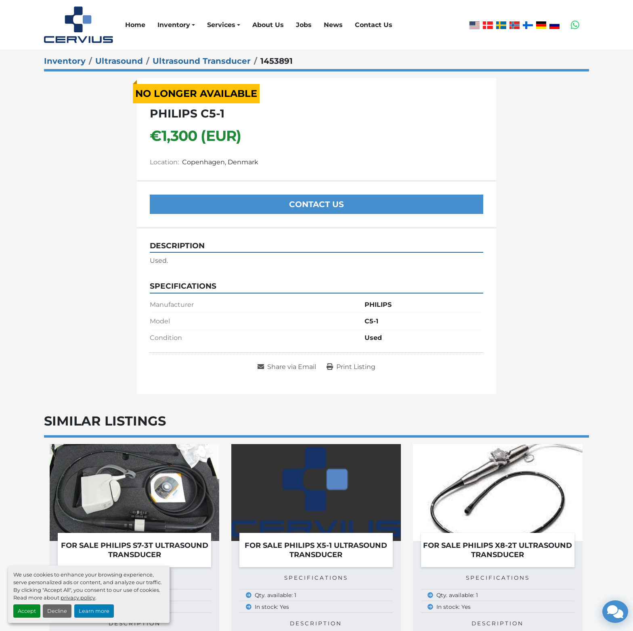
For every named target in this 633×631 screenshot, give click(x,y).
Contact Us (373, 25)
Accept (27, 611)
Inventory (173, 25)
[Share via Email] (286, 367)
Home (135, 25)
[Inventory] (65, 61)
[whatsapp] (575, 25)
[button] (176, 25)
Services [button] (221, 25)
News (333, 25)
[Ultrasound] (119, 61)
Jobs (304, 25)
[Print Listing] (351, 367)
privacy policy (78, 598)
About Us (268, 25)
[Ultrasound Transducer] (202, 61)
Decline (57, 611)
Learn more (94, 611)
